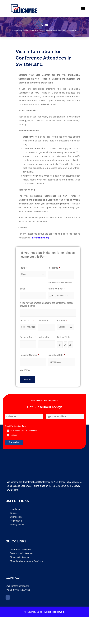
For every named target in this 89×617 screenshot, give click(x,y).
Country (62, 320)
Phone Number (56, 288)
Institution (44, 320)
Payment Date (28, 337)
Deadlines (15, 509)
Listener (14, 435)
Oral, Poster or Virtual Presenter (24, 430)
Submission (16, 517)
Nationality (45, 337)
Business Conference (20, 549)
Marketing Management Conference (27, 561)
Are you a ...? (27, 320)
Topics (13, 513)
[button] (83, 8)
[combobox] (51, 295)
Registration (16, 520)
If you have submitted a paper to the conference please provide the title (46, 304)
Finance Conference (19, 557)
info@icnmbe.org (20, 586)
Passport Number (29, 355)
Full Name (54, 267)
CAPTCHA (25, 369)
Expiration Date (56, 355)
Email (23, 288)
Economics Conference (21, 553)
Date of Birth (64, 337)
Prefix (23, 267)
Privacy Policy (17, 524)
